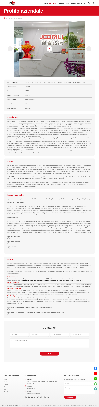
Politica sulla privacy (7, 405)
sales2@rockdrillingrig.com (33, 393)
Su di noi (52, 3)
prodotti (60, 3)
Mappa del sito (16, 405)
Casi (67, 3)
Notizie (73, 3)
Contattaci (81, 3)
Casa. (46, 3)
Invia (49, 354)
